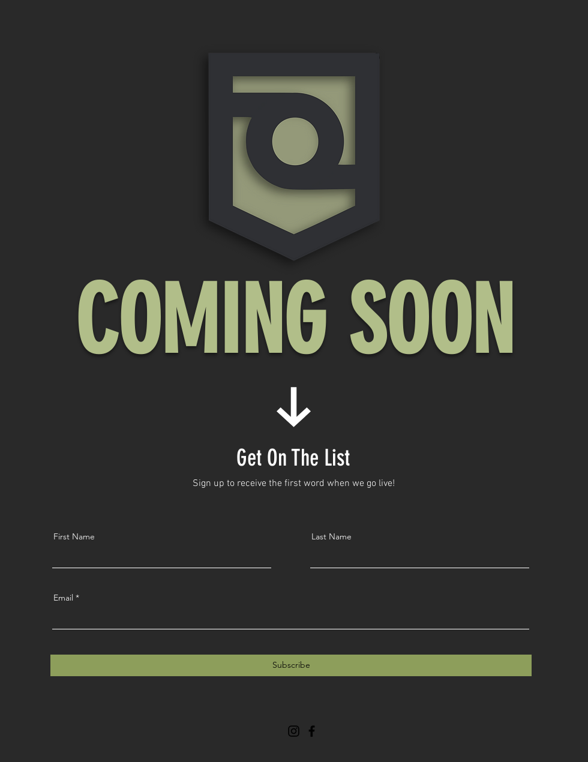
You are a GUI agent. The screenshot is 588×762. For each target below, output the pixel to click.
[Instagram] (293, 731)
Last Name (331, 536)
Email (63, 597)
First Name (74, 536)
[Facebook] (311, 731)
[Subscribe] (291, 665)
